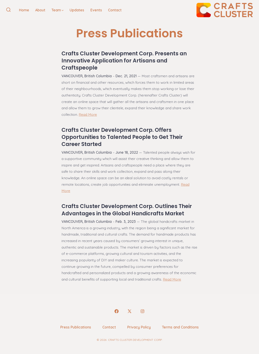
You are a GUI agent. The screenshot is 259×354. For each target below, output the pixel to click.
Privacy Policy (139, 327)
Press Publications (75, 327)
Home (24, 10)
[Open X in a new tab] (129, 311)
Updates (77, 10)
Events (96, 10)
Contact (115, 10)
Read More (88, 114)
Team (58, 10)
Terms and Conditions (180, 327)
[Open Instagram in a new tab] (142, 311)
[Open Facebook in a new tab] (116, 311)
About (40, 10)
